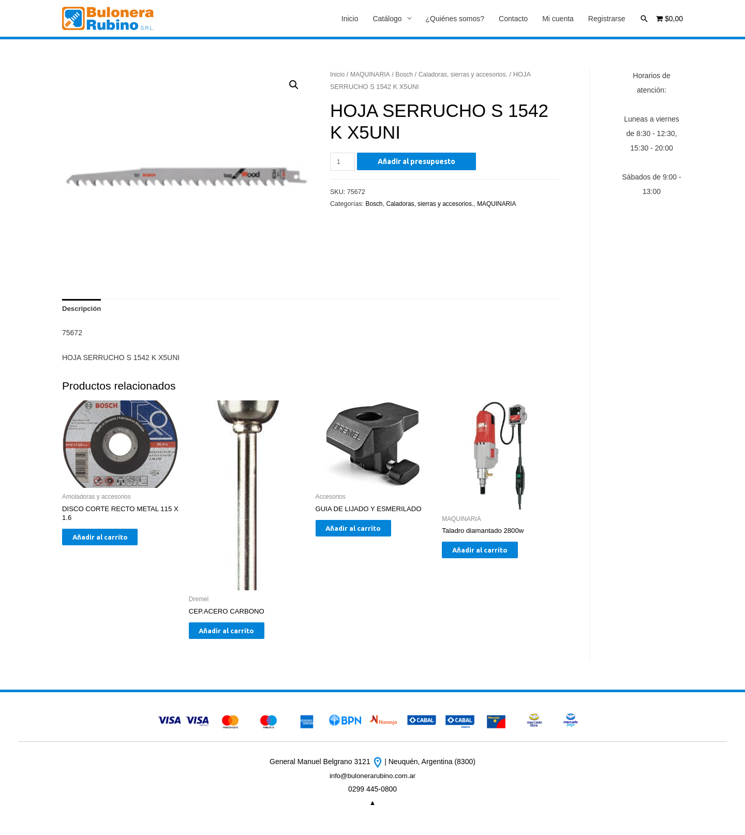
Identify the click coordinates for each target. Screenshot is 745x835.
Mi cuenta (558, 19)
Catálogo (387, 19)
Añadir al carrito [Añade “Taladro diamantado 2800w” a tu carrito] (491, 555)
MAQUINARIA (372, 75)
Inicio (350, 19)
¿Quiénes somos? (455, 19)
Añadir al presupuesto (418, 162)
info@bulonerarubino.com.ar (373, 782)
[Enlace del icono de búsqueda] (644, 18)
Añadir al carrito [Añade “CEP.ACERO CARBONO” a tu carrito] (238, 636)
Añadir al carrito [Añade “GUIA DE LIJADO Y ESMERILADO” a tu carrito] (364, 533)
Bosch (407, 75)
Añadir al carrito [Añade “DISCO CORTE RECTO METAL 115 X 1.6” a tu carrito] (111, 543)
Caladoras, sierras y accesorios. (470, 75)
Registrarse (606, 19)
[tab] (82, 310)
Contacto (513, 19)
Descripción (82, 310)
